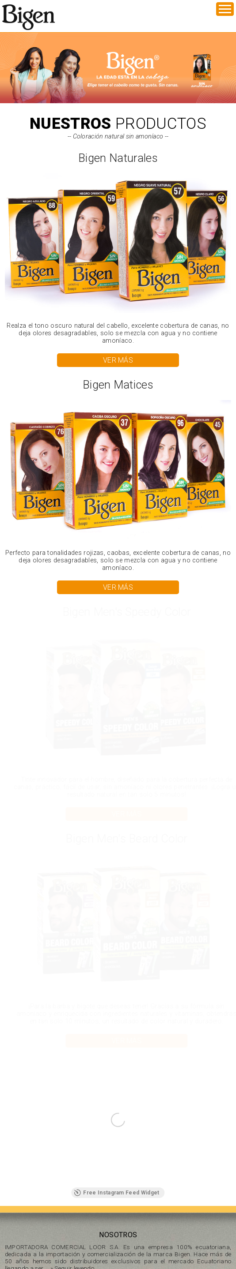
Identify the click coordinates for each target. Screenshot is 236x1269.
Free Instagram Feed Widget (116, 1192)
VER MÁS (118, 360)
